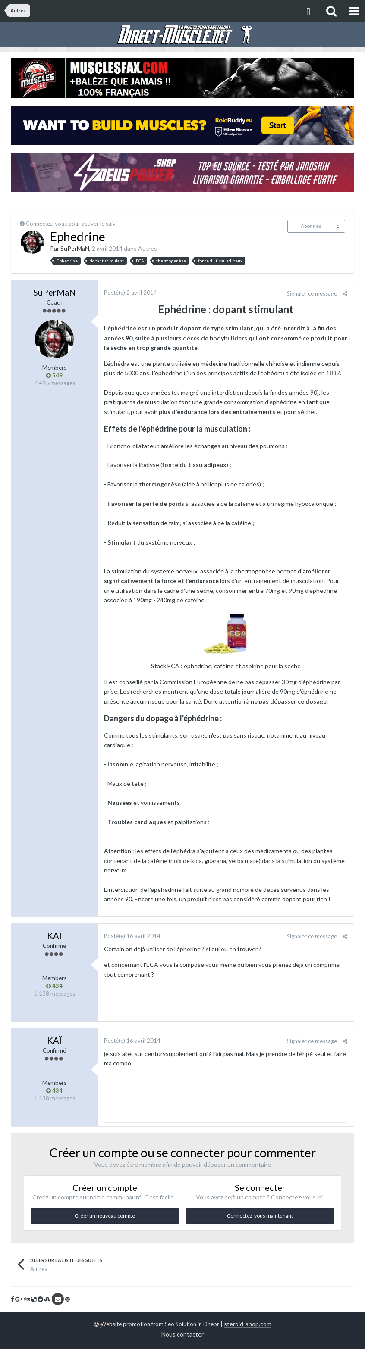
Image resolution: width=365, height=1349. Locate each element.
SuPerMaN (74, 248)
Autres (147, 248)
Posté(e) (130, 292)
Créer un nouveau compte (105, 1215)
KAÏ (54, 935)
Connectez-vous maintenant (260, 1215)
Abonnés (311, 226)
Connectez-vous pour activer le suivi (73, 223)
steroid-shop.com (247, 1323)
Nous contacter (182, 1334)
